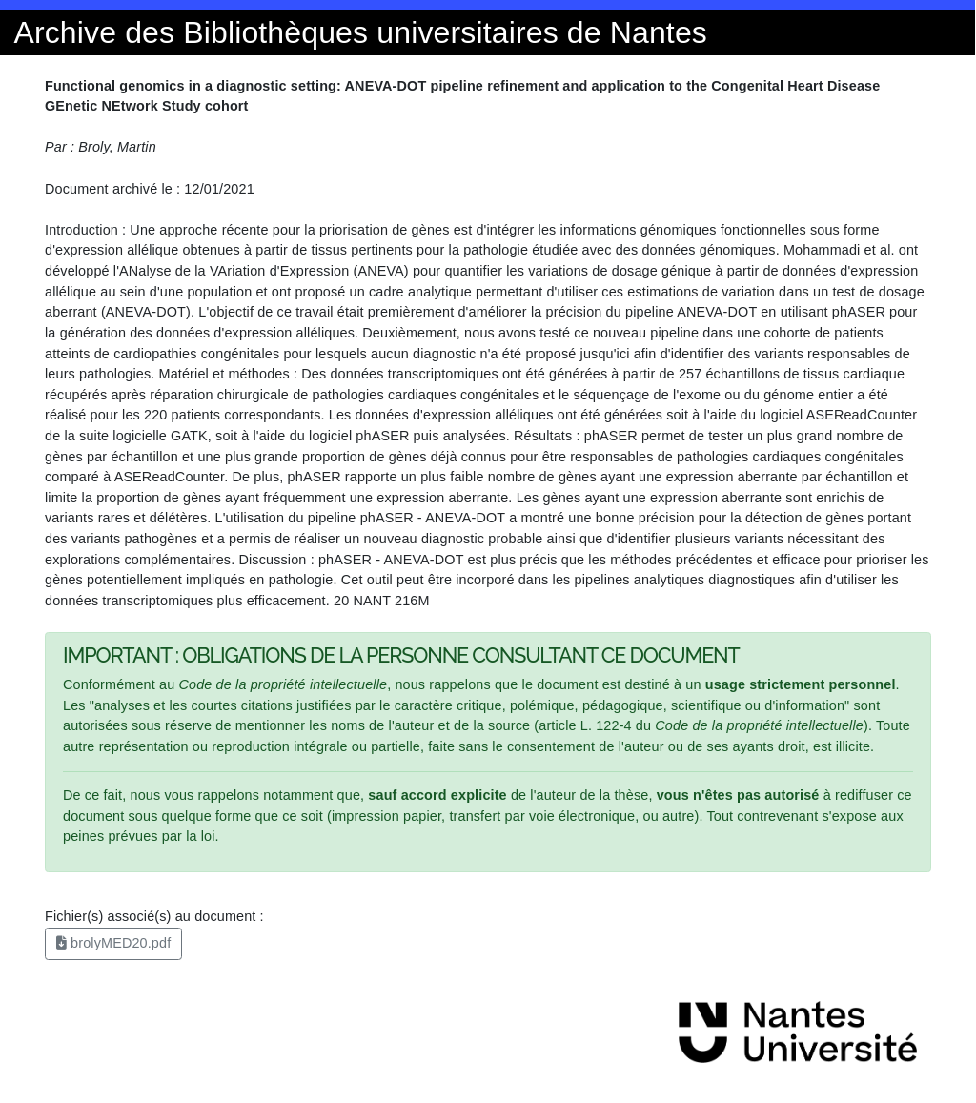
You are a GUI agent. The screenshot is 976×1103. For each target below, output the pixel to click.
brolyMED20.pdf (114, 942)
